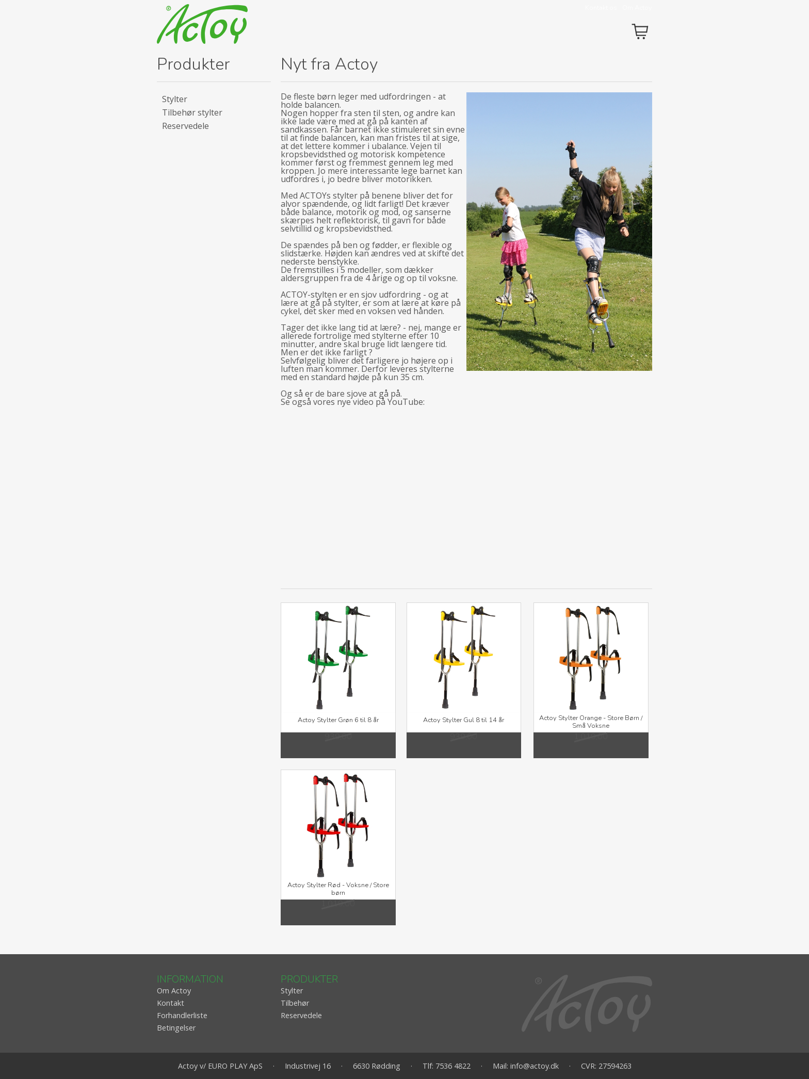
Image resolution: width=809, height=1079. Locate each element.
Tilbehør (295, 1003)
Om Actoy (637, 7)
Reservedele (185, 126)
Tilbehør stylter (192, 112)
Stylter (174, 99)
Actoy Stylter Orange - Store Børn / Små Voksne (590, 721)
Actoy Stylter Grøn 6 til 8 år (338, 720)
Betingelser (176, 1028)
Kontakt (170, 1003)
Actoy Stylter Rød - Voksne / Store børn (338, 888)
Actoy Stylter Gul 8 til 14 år (463, 720)
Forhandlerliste (182, 1015)
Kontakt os (601, 7)
